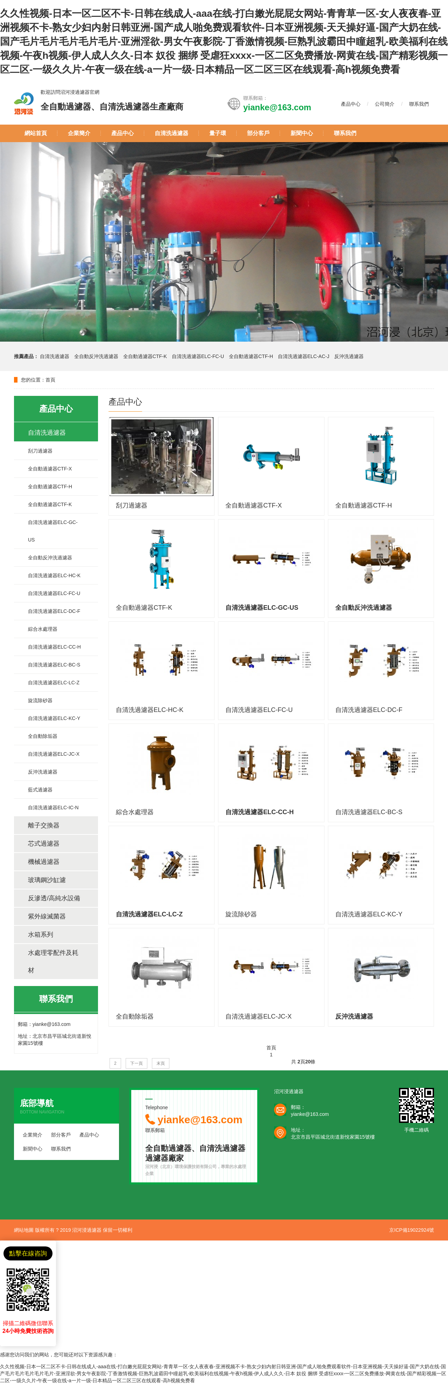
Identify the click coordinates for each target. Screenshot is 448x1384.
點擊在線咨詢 (28, 1253)
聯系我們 (419, 104)
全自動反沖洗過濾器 (97, 356)
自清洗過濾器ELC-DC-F (54, 611)
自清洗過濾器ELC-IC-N (53, 807)
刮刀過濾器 (40, 451)
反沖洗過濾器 (349, 356)
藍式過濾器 (40, 789)
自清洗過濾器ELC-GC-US (53, 531)
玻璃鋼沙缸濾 (47, 879)
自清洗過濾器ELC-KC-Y (54, 718)
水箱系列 (40, 934)
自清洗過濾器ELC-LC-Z (53, 682)
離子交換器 (43, 825)
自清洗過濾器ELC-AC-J (303, 356)
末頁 (160, 1063)
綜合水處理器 (42, 629)
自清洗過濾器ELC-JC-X (53, 754)
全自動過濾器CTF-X (50, 468)
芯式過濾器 (43, 843)
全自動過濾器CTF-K (145, 356)
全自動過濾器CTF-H (251, 356)
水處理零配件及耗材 (53, 961)
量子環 (217, 133)
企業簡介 (79, 133)
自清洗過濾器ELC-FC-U (198, 356)
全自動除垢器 (42, 736)
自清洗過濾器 (171, 133)
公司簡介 (384, 104)
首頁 (50, 380)
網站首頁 (35, 133)
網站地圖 (24, 1230)
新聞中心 (301, 133)
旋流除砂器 (40, 700)
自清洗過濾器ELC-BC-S (54, 664)
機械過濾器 (43, 861)
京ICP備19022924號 (411, 1230)
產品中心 (350, 104)
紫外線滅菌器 (47, 916)
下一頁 (136, 1063)
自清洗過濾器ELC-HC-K (54, 575)
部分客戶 (258, 133)
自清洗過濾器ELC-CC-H (54, 647)
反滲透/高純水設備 (54, 898)
